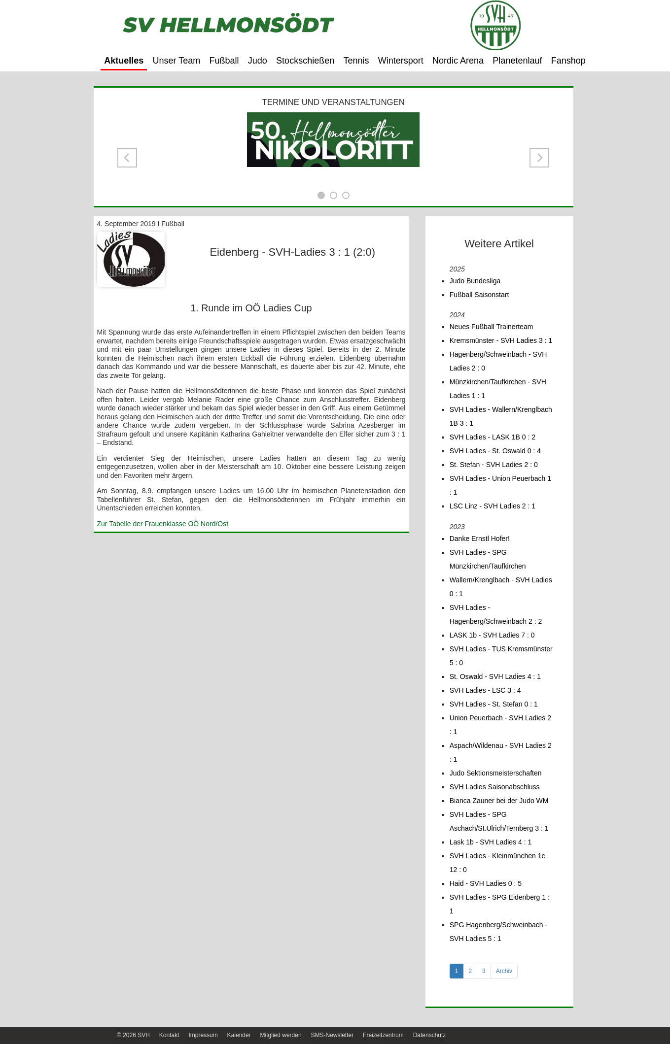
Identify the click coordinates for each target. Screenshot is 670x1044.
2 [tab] (470, 971)
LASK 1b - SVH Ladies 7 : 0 (492, 635)
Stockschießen (305, 61)
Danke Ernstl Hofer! (480, 538)
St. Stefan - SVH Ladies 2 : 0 (494, 465)
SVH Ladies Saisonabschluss (495, 787)
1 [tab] (456, 971)
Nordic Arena (458, 61)
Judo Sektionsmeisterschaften (496, 773)
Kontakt (169, 1035)
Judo (257, 61)
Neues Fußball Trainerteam (491, 327)
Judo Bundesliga (475, 281)
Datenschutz (429, 1035)
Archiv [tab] (504, 971)
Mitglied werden (281, 1035)
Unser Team (177, 61)
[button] (127, 158)
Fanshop (568, 61)
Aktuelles (123, 61)
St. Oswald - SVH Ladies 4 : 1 (495, 676)
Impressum (202, 1035)
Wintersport (400, 61)
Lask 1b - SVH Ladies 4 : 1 (491, 842)
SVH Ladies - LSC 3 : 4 (485, 690)
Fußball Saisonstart (479, 295)
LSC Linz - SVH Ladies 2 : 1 (492, 506)
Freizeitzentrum (383, 1035)
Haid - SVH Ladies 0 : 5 (486, 883)
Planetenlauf (517, 61)
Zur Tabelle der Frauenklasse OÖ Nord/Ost (163, 524)
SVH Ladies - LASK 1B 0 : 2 (492, 437)
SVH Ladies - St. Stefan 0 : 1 (494, 704)
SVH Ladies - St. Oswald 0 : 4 (495, 451)
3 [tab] (484, 971)
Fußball (224, 61)
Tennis (356, 61)
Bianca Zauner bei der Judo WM (499, 801)
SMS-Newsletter (332, 1035)
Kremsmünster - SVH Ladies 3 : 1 (501, 340)
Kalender (239, 1035)
